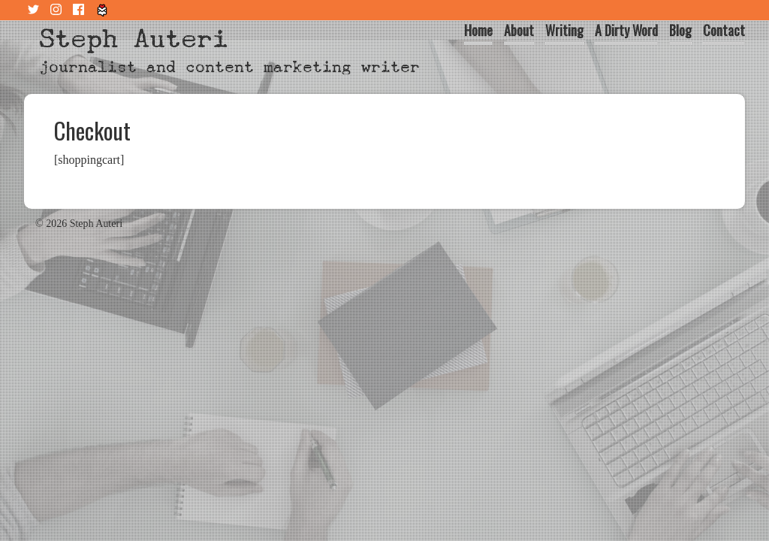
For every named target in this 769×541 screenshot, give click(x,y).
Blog (680, 30)
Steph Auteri (133, 38)
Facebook (80, 10)
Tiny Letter (102, 10)
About (519, 30)
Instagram (57, 10)
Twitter (35, 10)
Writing (564, 30)
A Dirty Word (626, 30)
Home (478, 30)
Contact (724, 30)
